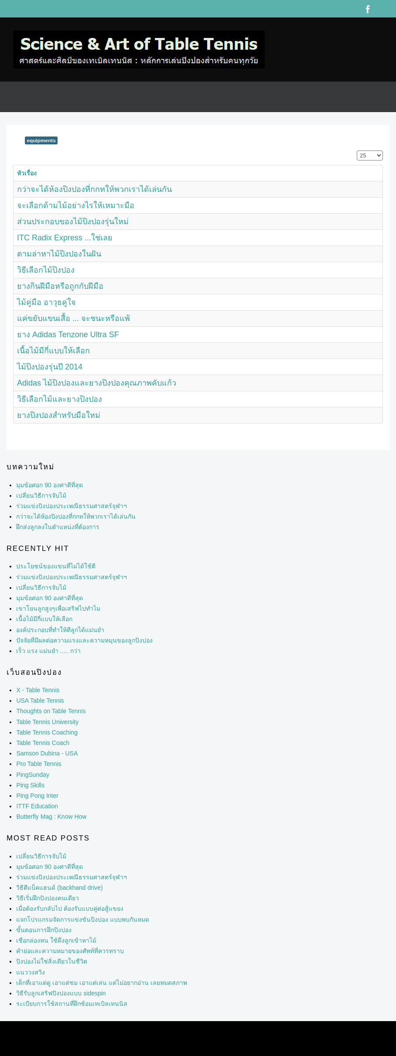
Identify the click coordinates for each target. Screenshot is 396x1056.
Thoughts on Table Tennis (50, 710)
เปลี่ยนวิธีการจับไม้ (41, 587)
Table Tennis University (47, 721)
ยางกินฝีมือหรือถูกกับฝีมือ (60, 286)
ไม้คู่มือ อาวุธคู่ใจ (46, 302)
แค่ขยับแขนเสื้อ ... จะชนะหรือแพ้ (73, 318)
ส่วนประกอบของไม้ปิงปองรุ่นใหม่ (73, 221)
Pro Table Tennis (38, 763)
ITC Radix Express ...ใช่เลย (65, 237)
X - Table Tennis (37, 690)
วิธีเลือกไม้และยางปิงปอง (59, 399)
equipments (41, 140)
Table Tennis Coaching (47, 732)
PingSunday (32, 774)
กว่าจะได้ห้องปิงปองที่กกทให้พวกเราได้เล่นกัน (94, 189)
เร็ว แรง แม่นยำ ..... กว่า (48, 650)
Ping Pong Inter (37, 795)
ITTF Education (37, 806)
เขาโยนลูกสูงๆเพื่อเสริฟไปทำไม (58, 608)
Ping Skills (30, 785)
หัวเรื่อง (27, 173)
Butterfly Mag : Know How (51, 816)
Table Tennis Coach (42, 742)
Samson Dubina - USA (47, 753)
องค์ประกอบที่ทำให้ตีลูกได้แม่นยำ (60, 629)
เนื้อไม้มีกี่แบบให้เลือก (53, 350)
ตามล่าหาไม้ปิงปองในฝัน (59, 253)
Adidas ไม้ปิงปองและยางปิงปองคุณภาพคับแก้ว (96, 383)
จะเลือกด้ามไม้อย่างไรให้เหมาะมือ (75, 205)
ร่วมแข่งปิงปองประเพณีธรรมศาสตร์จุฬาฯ (71, 577)
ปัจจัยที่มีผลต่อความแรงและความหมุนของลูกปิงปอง (84, 640)
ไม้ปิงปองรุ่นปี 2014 (49, 366)
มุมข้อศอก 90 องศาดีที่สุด (49, 598)
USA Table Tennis (40, 700)
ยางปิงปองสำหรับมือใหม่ (58, 415)
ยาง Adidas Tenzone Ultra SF (68, 334)
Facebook (367, 8)
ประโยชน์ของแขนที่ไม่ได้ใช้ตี (56, 566)
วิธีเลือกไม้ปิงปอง (46, 270)
